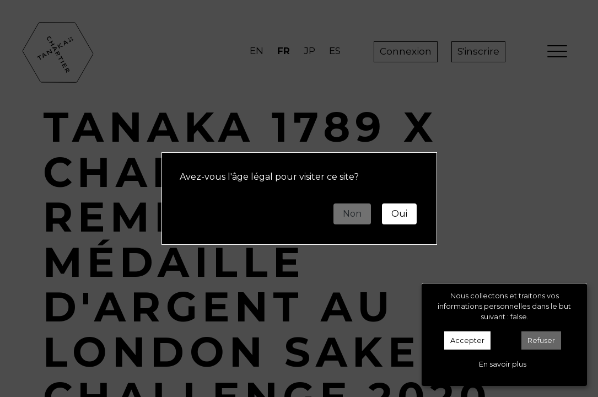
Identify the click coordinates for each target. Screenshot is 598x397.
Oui (399, 213)
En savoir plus (502, 364)
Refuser (541, 340)
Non (352, 213)
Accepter (467, 340)
